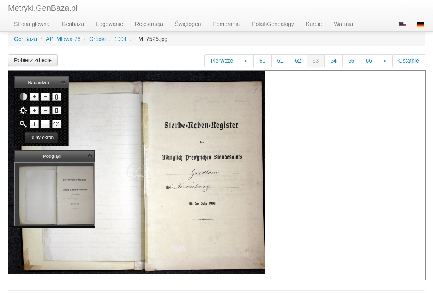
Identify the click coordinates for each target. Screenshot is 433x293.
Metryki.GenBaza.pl (43, 8)
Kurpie (314, 24)
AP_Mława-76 (63, 39)
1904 (120, 39)
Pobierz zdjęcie (33, 60)
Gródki (97, 39)
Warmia (343, 24)
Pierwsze (221, 60)
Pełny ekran (41, 137)
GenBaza (25, 39)
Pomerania (226, 24)
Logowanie (109, 24)
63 (316, 60)
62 (298, 60)
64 (333, 60)
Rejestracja (149, 24)
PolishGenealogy (273, 24)
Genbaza (73, 24)
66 (369, 60)
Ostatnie (408, 60)
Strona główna (32, 24)
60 (262, 60)
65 (351, 60)
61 (280, 60)
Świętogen (188, 24)
